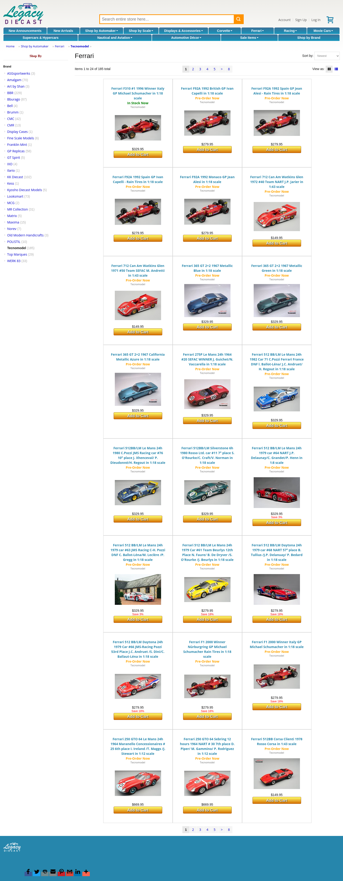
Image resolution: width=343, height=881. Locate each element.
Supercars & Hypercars (41, 38)
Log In (315, 20)
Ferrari (257, 31)
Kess (10, 183)
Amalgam (14, 80)
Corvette (225, 31)
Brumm (13, 112)
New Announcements (25, 31)
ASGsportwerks (18, 73)
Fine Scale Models (20, 138)
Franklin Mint (17, 144)
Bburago (13, 99)
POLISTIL (13, 241)
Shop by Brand (309, 38)
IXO (9, 164)
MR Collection (17, 209)
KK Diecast (15, 177)
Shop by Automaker (101, 31)
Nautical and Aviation (114, 38)
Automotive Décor (186, 38)
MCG (11, 203)
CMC (10, 118)
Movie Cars (323, 31)
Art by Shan (16, 86)
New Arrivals (63, 31)
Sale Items (249, 38)
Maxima (13, 222)
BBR (10, 93)
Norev (11, 228)
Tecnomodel (80, 46)
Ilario (11, 170)
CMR (10, 125)
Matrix (12, 216)
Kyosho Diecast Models (24, 190)
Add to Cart (137, 154)
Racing (290, 31)
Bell (10, 106)
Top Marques (17, 254)
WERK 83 (14, 261)
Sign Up (301, 20)
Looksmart (15, 196)
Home (10, 46)
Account (284, 20)
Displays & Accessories (183, 31)
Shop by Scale (141, 31)
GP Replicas (16, 151)
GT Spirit (13, 157)
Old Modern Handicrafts (25, 235)
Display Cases (17, 131)
